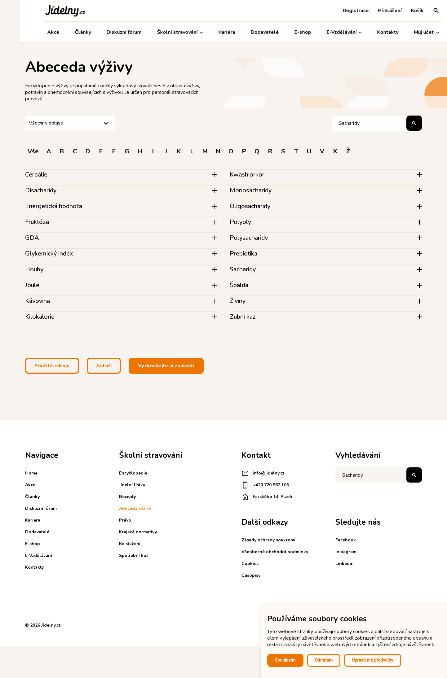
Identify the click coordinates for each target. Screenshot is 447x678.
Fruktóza (37, 222)
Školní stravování (160, 32)
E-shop (282, 32)
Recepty (127, 497)
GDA (32, 238)
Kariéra (207, 32)
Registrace (336, 10)
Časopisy (250, 575)
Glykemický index (49, 253)
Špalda (239, 285)
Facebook (345, 540)
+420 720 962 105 (265, 485)
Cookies (250, 563)
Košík (397, 10)
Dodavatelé (245, 32)
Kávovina (37, 301)
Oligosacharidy (250, 206)
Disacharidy (40, 190)
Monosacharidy (251, 190)
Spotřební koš (133, 555)
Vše (33, 151)
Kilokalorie (40, 317)
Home (31, 473)
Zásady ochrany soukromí (268, 540)
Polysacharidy (249, 238)
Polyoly (240, 222)
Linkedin (344, 563)
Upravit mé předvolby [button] (372, 660)
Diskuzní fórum (104, 32)
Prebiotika (243, 253)
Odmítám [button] (324, 660)
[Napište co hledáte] (378, 475)
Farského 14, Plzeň (266, 497)
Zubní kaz (243, 317)
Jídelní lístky (132, 485)
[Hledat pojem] (377, 123)
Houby (34, 269)
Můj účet (406, 32)
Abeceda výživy (135, 508)
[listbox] (70, 123)
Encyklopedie (133, 473)
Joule (32, 285)
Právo (125, 520)
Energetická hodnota (53, 206)
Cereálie (36, 174)
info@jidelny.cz (263, 473)
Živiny (238, 301)
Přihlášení (370, 10)
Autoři (104, 365)
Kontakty (368, 32)
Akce (34, 32)
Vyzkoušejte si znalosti (166, 365)
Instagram (345, 552)
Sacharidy (243, 269)
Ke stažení (129, 544)
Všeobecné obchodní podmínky (274, 552)
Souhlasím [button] (285, 660)
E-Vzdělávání (324, 32)
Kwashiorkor (247, 174)
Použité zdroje (52, 365)
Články (63, 32)
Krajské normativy (138, 532)
